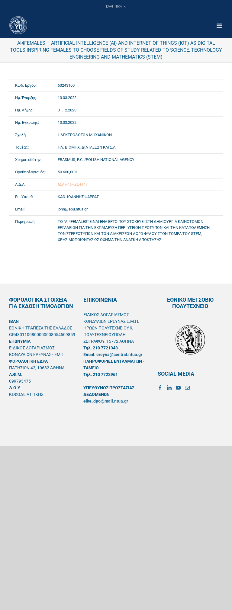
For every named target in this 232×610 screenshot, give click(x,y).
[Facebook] (160, 387)
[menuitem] (116, 6)
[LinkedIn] (169, 387)
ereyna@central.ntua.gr (119, 354)
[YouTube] (178, 387)
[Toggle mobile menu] (220, 26)
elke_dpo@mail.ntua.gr (105, 401)
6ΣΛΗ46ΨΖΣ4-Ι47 (73, 184)
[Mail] (187, 387)
